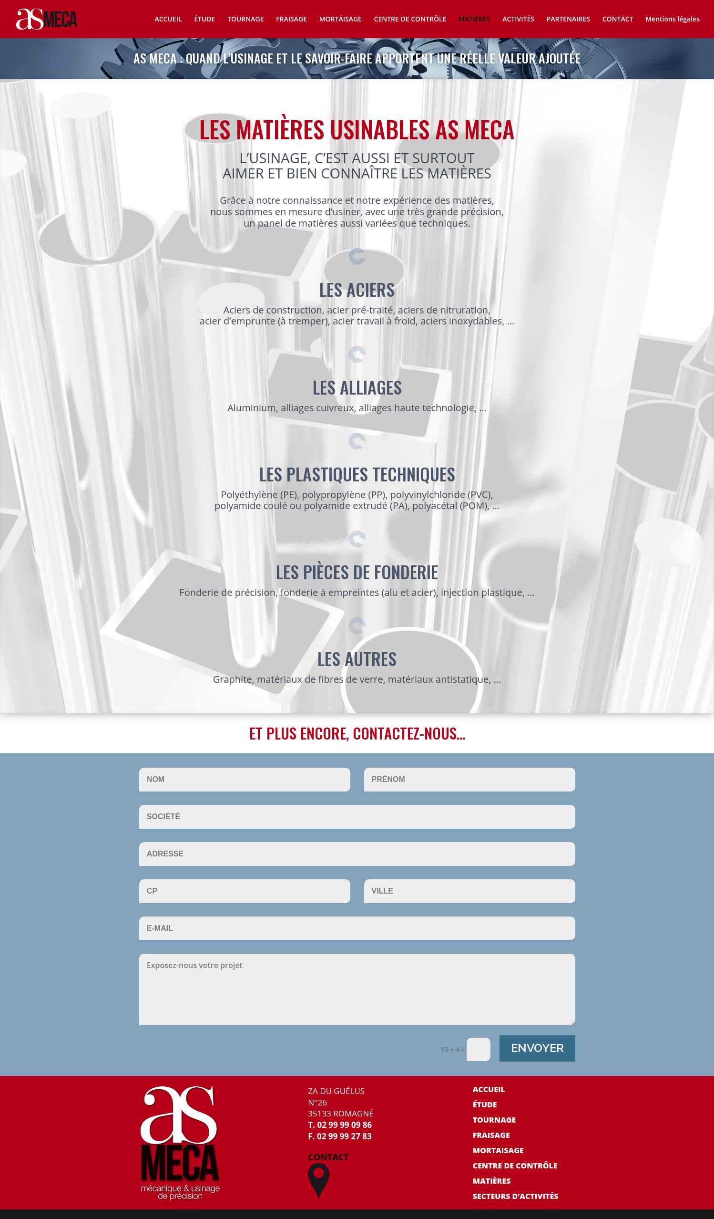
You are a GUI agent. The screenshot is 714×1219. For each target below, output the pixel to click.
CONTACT (617, 19)
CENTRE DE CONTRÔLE (410, 19)
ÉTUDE (204, 19)
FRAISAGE (291, 19)
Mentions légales (672, 19)
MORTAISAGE (340, 19)
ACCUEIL (168, 19)
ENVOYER (537, 1048)
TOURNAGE (245, 19)
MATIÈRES (474, 19)
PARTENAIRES (568, 19)
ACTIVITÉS (518, 19)
